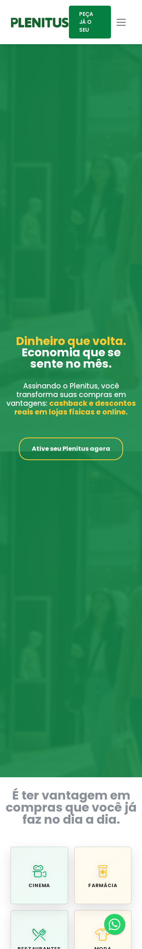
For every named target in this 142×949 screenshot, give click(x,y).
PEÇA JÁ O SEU (86, 22)
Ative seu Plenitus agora (71, 448)
